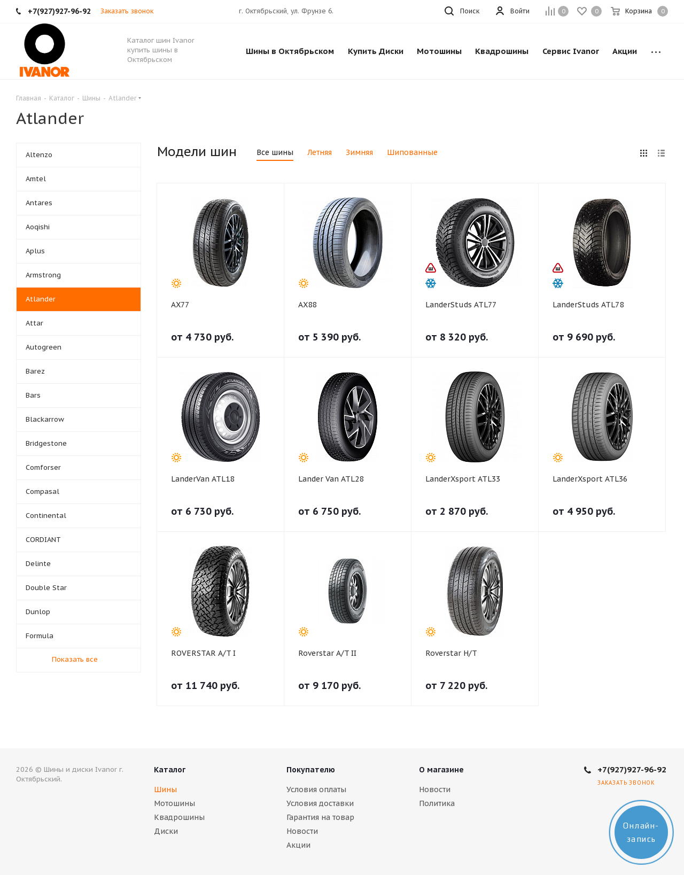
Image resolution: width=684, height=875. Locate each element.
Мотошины (174, 803)
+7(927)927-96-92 (631, 769)
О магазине (441, 770)
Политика (437, 803)
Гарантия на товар (320, 817)
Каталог (169, 770)
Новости (302, 831)
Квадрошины (179, 817)
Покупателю (310, 770)
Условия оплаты (316, 789)
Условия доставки (320, 803)
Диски (166, 831)
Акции (298, 845)
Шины (165, 789)
